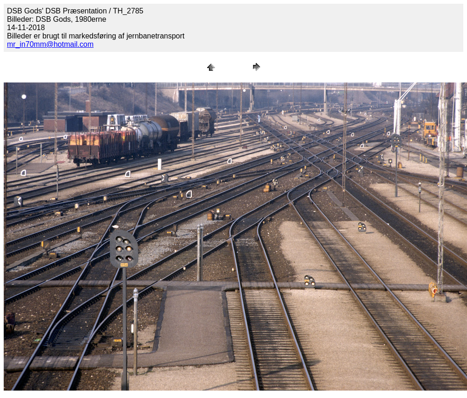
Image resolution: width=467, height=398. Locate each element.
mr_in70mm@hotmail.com (50, 44)
